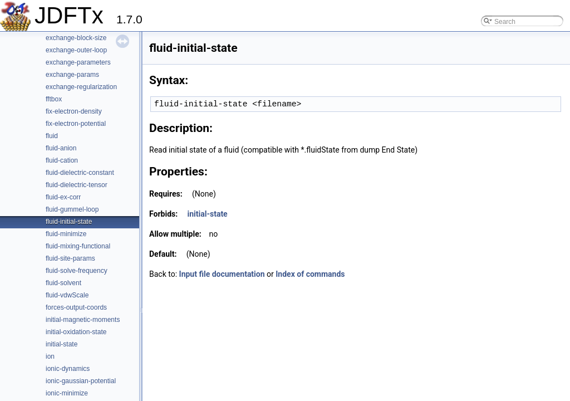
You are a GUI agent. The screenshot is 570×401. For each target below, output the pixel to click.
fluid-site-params (70, 258)
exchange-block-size (76, 38)
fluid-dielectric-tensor (76, 185)
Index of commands (310, 274)
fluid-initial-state (69, 222)
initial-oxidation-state (76, 332)
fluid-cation (62, 160)
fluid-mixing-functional (78, 246)
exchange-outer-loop (76, 50)
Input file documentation (222, 274)
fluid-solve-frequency (76, 271)
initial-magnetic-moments (83, 320)
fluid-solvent (63, 283)
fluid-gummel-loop (72, 209)
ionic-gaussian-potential (81, 381)
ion (50, 356)
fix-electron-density (74, 111)
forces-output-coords (76, 307)
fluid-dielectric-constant (80, 173)
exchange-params (72, 75)
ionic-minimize (67, 393)
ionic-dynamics (68, 369)
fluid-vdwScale (67, 295)
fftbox (54, 99)
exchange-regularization (81, 87)
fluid (52, 136)
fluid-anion (61, 148)
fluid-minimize (66, 234)
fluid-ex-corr (63, 197)
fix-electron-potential (76, 124)
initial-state (61, 344)
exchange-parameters (78, 62)
